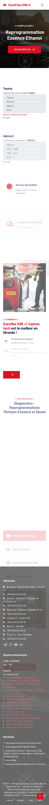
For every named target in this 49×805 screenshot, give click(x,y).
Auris (24, 111)
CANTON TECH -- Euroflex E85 (29, 783)
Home (10, 800)
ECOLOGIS (21, 792)
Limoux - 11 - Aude (15, 696)
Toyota (24, 99)
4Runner (24, 103)
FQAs (39, 800)
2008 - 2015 (24, 166)
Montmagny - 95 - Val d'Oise (19, 727)
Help (31, 800)
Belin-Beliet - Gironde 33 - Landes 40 (23, 680)
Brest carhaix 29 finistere (18, 705)
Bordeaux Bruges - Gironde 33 (20, 677)
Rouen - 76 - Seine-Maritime (19, 721)
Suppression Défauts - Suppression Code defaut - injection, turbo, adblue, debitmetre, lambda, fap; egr (23, 754)
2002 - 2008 (24, 162)
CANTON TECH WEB (31, 789)
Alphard (24, 107)
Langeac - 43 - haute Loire (18, 708)
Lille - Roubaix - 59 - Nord (18, 715)
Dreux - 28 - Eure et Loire (17, 702)
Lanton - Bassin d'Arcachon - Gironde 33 (25, 690)
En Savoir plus (24, 49)
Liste (7, 119)
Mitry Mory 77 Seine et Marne (20, 724)
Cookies (20, 800)
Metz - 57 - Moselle (15, 712)
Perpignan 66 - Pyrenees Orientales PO (24, 718)
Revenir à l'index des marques (15, 116)
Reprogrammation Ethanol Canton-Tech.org (26, 764)
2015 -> (24, 171)
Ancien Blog (11, 760)
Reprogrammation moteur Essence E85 (23, 743)
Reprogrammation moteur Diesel (21, 747)
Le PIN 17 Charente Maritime (19, 699)
